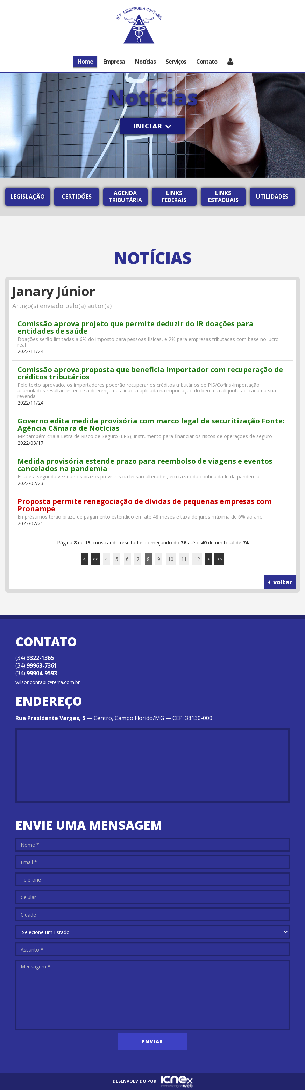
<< (95, 559)
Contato (206, 61)
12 (197, 559)
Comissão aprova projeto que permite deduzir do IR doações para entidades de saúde (135, 327)
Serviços (176, 61)
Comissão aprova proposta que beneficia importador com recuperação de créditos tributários (150, 373)
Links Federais (174, 196)
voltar (280, 582)
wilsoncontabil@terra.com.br (47, 682)
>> (219, 559)
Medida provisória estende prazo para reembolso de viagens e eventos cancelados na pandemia (144, 464)
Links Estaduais (223, 196)
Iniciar (152, 126)
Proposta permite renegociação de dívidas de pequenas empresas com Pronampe (144, 505)
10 (170, 559)
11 (184, 559)
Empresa (114, 61)
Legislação (27, 196)
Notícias (145, 61)
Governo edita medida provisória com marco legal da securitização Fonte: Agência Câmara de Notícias (150, 424)
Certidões (77, 196)
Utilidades (272, 196)
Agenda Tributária (125, 196)
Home (85, 61)
